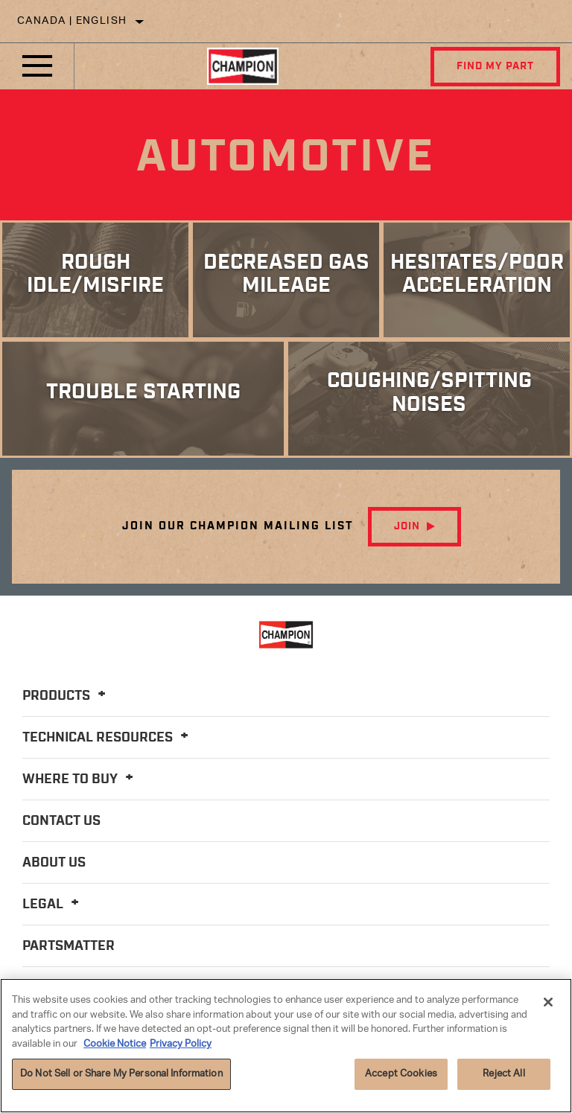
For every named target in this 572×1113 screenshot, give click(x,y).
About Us (54, 863)
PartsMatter (68, 946)
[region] (286, 1045)
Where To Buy (80, 779)
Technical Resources (107, 737)
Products (66, 696)
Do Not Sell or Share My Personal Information (121, 1074)
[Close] (548, 1002)
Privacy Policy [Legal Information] (181, 1044)
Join (407, 526)
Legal (52, 904)
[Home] (242, 66)
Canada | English (72, 21)
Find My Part (495, 66)
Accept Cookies (401, 1074)
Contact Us (61, 821)
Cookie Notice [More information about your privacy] (114, 1044)
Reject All (503, 1074)
